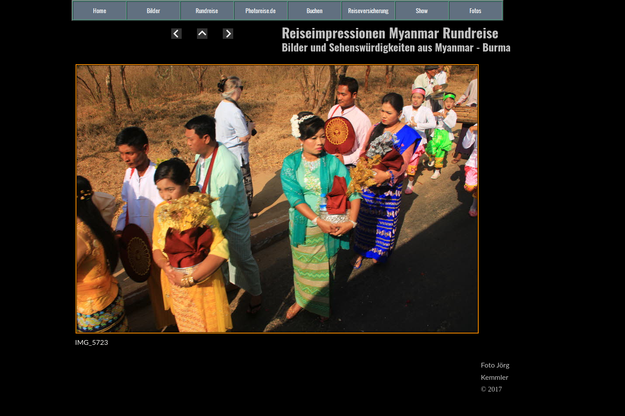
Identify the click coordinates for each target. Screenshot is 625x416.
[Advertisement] (35, 185)
